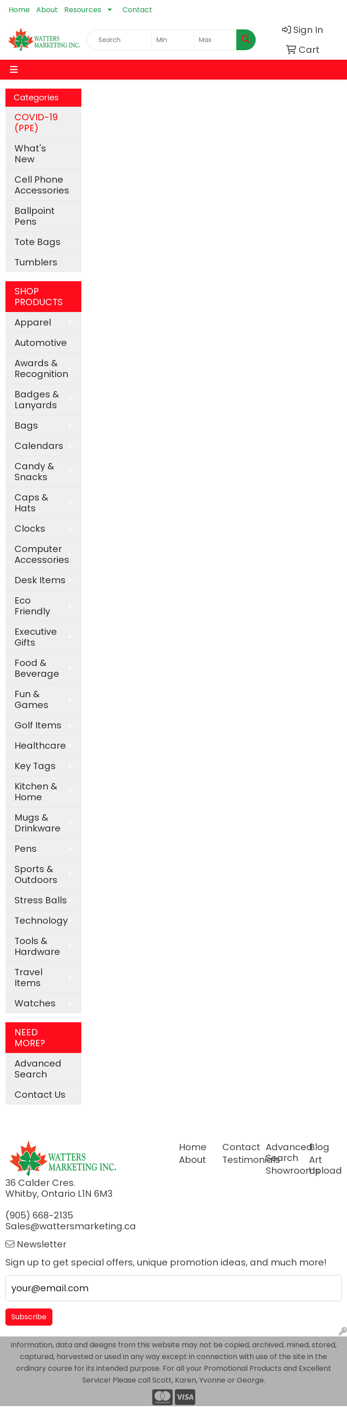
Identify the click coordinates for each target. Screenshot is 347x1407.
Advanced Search (37, 1069)
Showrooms (282, 1170)
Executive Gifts (35, 637)
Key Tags (35, 766)
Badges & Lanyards (36, 399)
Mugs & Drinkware (37, 823)
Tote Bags (37, 242)
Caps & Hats (31, 503)
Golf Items (37, 725)
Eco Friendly (32, 606)
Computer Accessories (41, 554)
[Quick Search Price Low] (172, 39)
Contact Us (40, 1094)
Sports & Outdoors (35, 874)
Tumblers (35, 262)
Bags (26, 425)
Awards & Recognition (41, 368)
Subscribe (29, 1317)
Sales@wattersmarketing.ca (70, 1226)
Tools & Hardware (37, 946)
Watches (35, 1003)
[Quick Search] (119, 39)
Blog (319, 1147)
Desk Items (40, 580)
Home (19, 10)
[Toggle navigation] (14, 69)
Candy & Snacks (34, 471)
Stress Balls (40, 900)
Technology (41, 920)
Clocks (29, 528)
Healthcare (40, 745)
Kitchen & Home (35, 791)
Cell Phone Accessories (41, 185)
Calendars (38, 445)
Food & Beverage (36, 668)
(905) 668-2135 (39, 1215)
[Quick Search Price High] (215, 39)
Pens (25, 848)
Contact (137, 10)
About (47, 10)
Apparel (32, 322)
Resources (82, 10)
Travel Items (28, 977)
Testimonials (238, 1159)
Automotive (40, 342)
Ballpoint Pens (34, 216)
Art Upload (325, 1165)
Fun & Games (31, 699)
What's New (30, 153)
